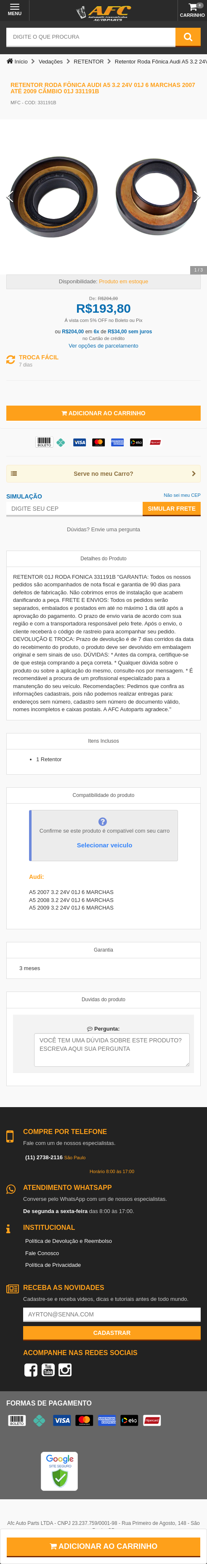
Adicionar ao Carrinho (103, 413)
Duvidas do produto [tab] (103, 999)
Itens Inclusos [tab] (103, 741)
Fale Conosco (42, 1253)
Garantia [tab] (103, 950)
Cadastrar (112, 1332)
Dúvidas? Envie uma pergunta (103, 529)
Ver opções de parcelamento (103, 346)
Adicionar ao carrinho (104, 1546)
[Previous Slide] (10, 197)
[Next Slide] (197, 197)
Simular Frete (172, 508)
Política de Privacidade (53, 1265)
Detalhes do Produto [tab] (103, 559)
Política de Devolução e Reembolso (68, 1241)
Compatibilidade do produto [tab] (104, 795)
